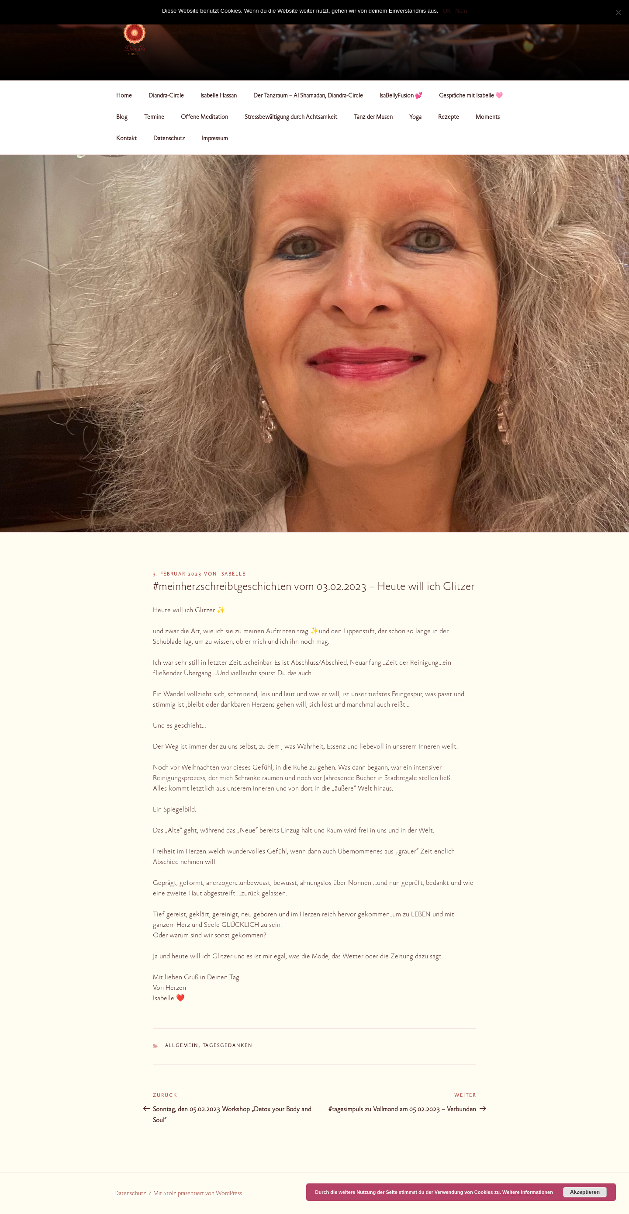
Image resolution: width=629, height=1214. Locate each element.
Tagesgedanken (228, 1046)
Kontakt (126, 139)
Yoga (415, 117)
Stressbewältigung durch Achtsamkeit (291, 117)
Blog (122, 117)
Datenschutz (169, 139)
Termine (154, 117)
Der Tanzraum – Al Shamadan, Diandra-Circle (308, 96)
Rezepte (448, 117)
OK (446, 10)
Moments (488, 117)
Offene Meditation (204, 117)
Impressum (215, 139)
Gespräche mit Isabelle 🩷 (471, 96)
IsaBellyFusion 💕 (401, 96)
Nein (461, 10)
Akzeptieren (585, 1192)
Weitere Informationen (527, 1192)
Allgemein (182, 1046)
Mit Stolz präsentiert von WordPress (197, 1194)
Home (124, 96)
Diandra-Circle (166, 96)
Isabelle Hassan (218, 96)
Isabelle (232, 574)
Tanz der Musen (373, 117)
